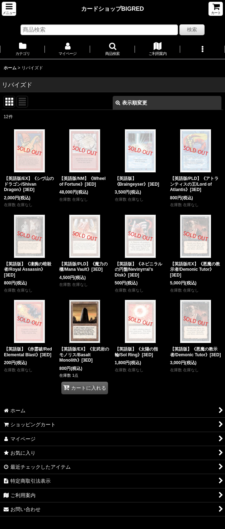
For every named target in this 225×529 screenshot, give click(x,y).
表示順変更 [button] (131, 103)
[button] (9, 9)
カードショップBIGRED (112, 8)
